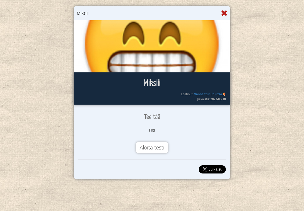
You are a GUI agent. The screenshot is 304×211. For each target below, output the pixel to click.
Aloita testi (152, 147)
